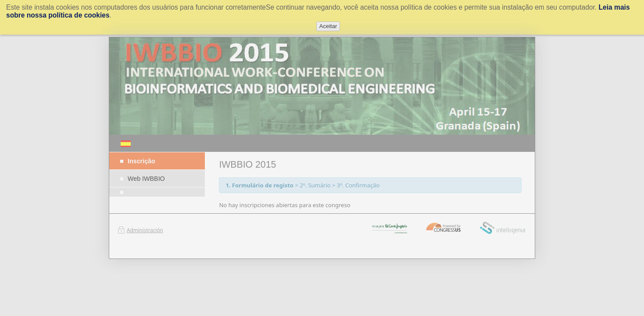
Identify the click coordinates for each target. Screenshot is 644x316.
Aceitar (328, 26)
